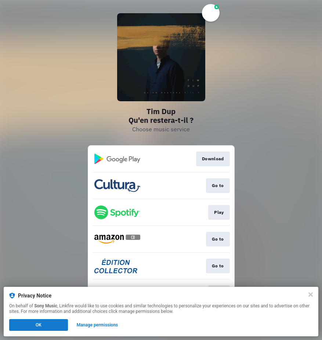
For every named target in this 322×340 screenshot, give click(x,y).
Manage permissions (97, 325)
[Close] (310, 294)
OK (38, 325)
